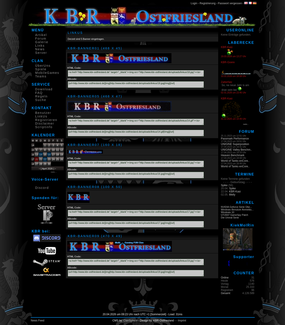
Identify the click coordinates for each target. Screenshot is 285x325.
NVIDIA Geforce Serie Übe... (236, 207)
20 (36, 159)
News (40, 49)
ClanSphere (130, 320)
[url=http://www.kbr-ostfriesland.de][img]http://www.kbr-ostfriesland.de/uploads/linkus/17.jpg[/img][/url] (136, 224)
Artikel (41, 35)
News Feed (37, 320)
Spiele (41, 69)
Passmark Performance (235, 138)
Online (225, 277)
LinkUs (41, 116)
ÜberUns (43, 65)
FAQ (39, 93)
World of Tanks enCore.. (235, 160)
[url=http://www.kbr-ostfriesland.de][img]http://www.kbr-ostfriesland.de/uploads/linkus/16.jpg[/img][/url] (136, 175)
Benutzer (43, 113)
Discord (42, 188)
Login (194, 3)
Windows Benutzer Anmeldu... (237, 209)
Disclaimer (44, 123)
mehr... (245, 124)
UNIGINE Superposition (235, 144)
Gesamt (225, 293)
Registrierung (208, 3)
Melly (232, 194)
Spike (224, 185)
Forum (40, 38)
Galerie (41, 42)
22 (45, 159)
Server (41, 53)
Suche (40, 100)
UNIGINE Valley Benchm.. (236, 149)
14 (40, 154)
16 (49, 154)
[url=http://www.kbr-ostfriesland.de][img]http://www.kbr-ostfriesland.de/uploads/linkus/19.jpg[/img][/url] (136, 273)
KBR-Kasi (235, 191)
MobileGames (47, 73)
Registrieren (46, 120)
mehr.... (54, 172)
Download (44, 89)
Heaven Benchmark (232, 155)
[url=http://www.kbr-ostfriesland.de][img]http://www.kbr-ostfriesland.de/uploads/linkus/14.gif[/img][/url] (136, 133)
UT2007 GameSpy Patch (234, 215)
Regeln (41, 96)
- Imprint (181, 320)
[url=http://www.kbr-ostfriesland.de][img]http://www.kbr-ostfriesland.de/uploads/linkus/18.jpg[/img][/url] (136, 84)
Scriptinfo (44, 127)
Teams (41, 76)
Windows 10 (227, 212)
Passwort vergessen (230, 3)
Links (40, 45)
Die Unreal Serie (230, 217)
